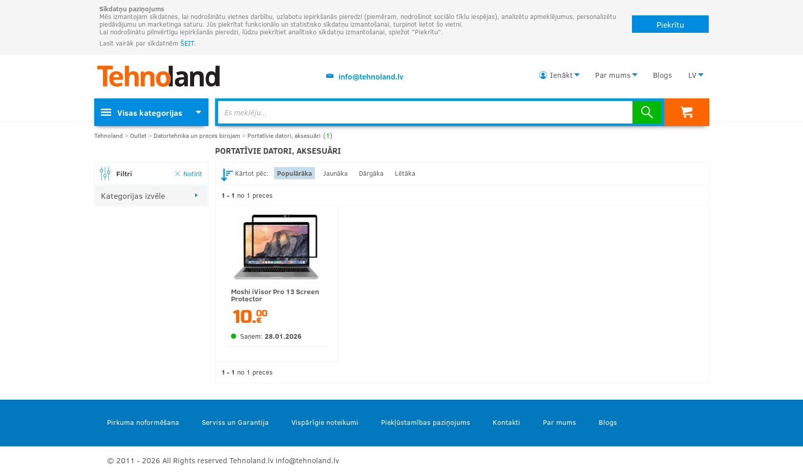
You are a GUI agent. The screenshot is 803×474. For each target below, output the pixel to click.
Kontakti (506, 422)
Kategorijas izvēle (133, 195)
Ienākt (561, 75)
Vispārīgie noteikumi (324, 422)
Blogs (662, 75)
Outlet (138, 135)
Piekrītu (670, 24)
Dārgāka (371, 173)
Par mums (612, 75)
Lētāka (405, 173)
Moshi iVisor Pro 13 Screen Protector (275, 294)
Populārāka (294, 173)
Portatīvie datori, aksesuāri (289, 135)
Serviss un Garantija (235, 422)
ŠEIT (187, 43)
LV (692, 75)
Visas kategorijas (141, 112)
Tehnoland (108, 135)
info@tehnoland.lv (371, 76)
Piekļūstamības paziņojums (425, 422)
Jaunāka (335, 173)
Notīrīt (192, 173)
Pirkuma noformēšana (143, 422)
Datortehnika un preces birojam (197, 135)
